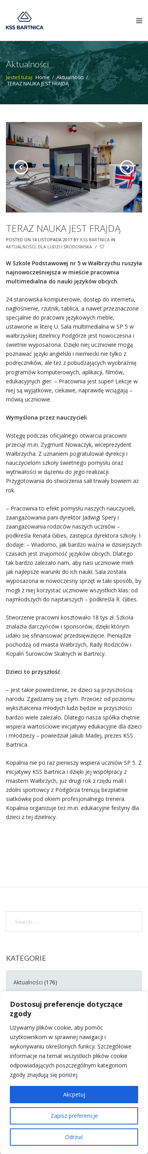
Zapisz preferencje (74, 1115)
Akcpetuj (74, 1094)
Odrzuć (74, 1137)
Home (43, 77)
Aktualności (70, 77)
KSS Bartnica (95, 239)
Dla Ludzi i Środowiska (65, 247)
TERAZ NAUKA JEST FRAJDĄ (63, 228)
